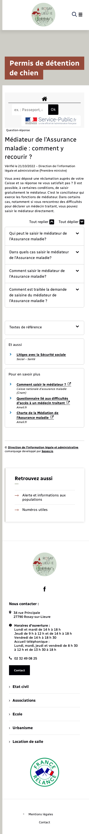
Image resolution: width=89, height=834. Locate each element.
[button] (44, 236)
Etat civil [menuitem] (19, 686)
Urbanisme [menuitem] (21, 728)
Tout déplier (71, 221)
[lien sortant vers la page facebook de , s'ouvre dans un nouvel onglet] (44, 589)
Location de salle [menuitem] (26, 741)
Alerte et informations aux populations (40, 497)
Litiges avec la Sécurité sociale (41, 355)
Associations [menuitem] (22, 700)
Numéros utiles (31, 510)
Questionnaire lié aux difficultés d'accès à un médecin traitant (43, 401)
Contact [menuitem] (44, 822)
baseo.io (47, 451)
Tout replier (41, 221)
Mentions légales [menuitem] (40, 814)
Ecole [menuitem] (15, 714)
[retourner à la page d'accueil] (43, 15)
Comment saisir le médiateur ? (44, 385)
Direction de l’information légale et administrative (43, 447)
